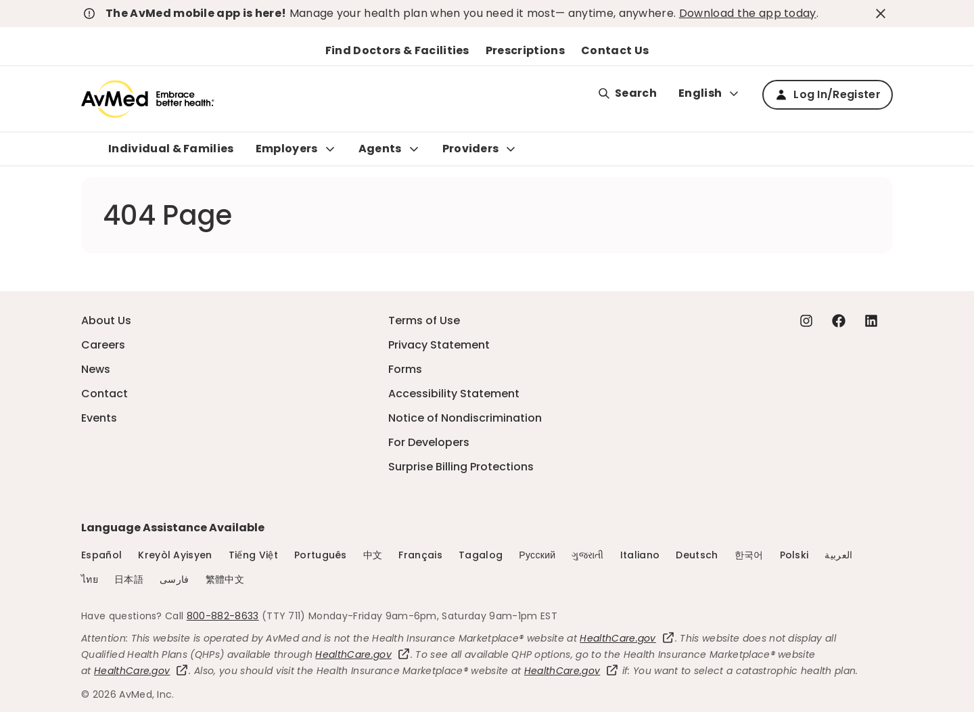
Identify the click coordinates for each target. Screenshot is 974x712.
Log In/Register (827, 94)
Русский (537, 555)
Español (101, 555)
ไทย (89, 579)
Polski (794, 555)
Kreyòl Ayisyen (175, 555)
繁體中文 (225, 579)
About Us (106, 320)
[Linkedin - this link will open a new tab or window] (871, 321)
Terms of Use (424, 320)
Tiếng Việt (253, 555)
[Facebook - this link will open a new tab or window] (839, 321)
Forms (405, 369)
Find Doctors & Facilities (397, 50)
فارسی (174, 579)
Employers (287, 148)
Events (99, 418)
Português (320, 555)
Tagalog (481, 555)
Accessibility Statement (453, 393)
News (95, 369)
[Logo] (147, 99)
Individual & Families (171, 148)
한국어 (749, 555)
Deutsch (697, 555)
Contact (104, 393)
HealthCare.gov (627, 638)
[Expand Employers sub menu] (330, 149)
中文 (373, 555)
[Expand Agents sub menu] (414, 149)
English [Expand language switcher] (709, 93)
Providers (470, 148)
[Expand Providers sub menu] (510, 149)
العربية (838, 555)
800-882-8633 (223, 616)
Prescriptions (525, 50)
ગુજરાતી (587, 555)
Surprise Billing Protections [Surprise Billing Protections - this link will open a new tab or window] (461, 466)
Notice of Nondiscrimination (465, 418)
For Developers (428, 442)
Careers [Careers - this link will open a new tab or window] (103, 345)
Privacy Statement (439, 345)
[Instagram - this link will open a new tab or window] (806, 321)
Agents (380, 148)
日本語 (128, 579)
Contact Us (615, 50)
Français (420, 555)
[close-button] (883, 13)
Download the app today (747, 13)
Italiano (640, 555)
